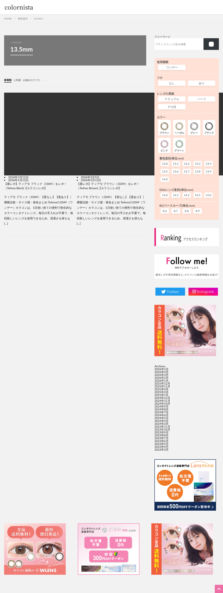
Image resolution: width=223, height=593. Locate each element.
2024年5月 (161, 418)
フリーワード (162, 36)
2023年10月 (162, 429)
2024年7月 (161, 412)
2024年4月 (161, 421)
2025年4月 (161, 389)
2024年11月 (162, 400)
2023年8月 (161, 435)
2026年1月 (161, 380)
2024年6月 (161, 415)
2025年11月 (162, 386)
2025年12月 (162, 383)
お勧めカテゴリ (35, 80)
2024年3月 (161, 423)
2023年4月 (161, 446)
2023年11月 (162, 426)
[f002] (211, 44)
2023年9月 (161, 432)
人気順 (19, 80)
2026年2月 (161, 377)
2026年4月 (161, 372)
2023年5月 (161, 444)
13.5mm (38, 18)
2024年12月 (162, 398)
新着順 (8, 80)
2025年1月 (161, 395)
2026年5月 (161, 369)
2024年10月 (162, 403)
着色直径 (23, 18)
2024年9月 (161, 406)
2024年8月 (161, 409)
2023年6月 (161, 441)
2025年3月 (161, 392)
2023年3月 (161, 449)
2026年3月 (161, 375)
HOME (8, 18)
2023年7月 (161, 438)
